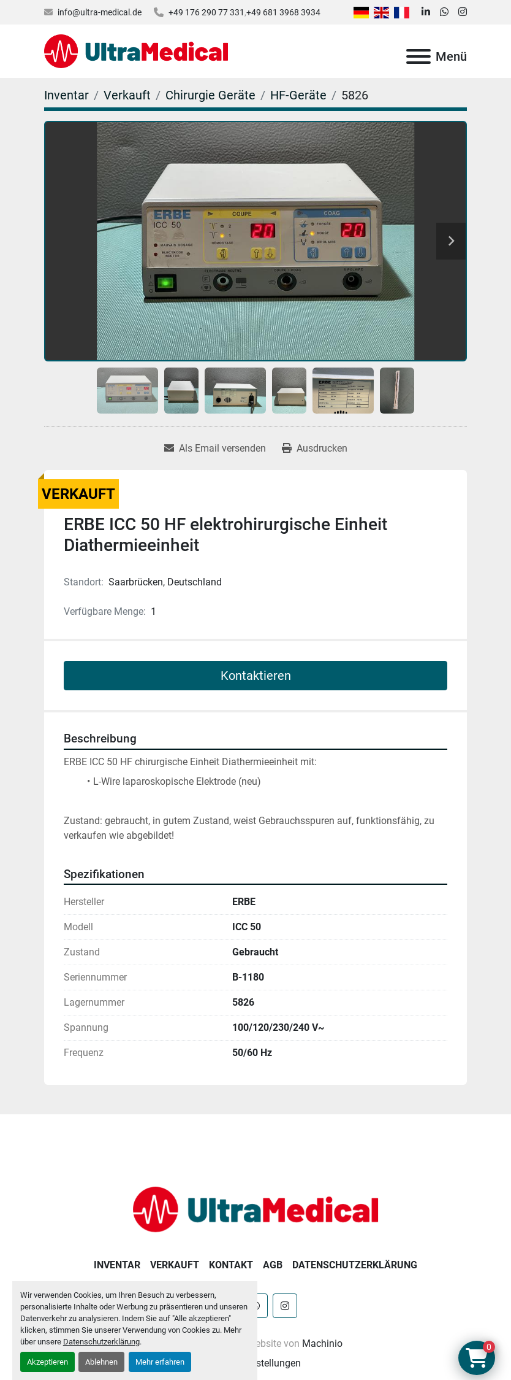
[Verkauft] (127, 95)
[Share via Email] (215, 448)
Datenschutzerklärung (101, 1341)
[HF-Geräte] (298, 95)
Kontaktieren (256, 675)
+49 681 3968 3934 (283, 12)
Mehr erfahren (159, 1362)
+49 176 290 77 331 (206, 12)
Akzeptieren (47, 1362)
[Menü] (418, 56)
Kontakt (231, 1265)
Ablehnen (101, 1362)
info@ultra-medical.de (100, 12)
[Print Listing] (314, 448)
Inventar (117, 1265)
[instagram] (462, 12)
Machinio (322, 1343)
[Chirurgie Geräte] (210, 95)
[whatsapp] (444, 12)
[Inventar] (66, 95)
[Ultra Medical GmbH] (255, 1208)
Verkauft (174, 1265)
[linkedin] (426, 12)
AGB (272, 1265)
